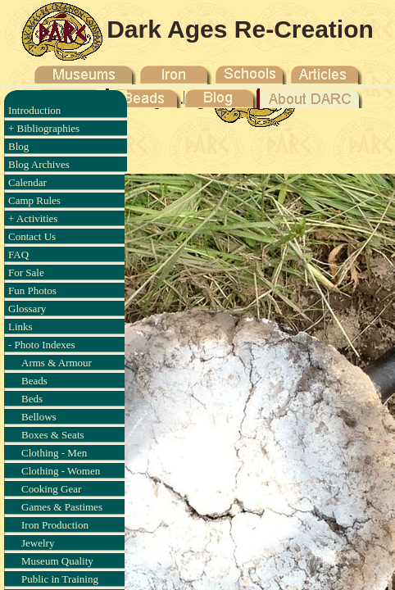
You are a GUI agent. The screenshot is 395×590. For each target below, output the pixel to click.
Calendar (27, 182)
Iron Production (55, 525)
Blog (18, 146)
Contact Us (32, 236)
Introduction (34, 110)
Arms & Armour (56, 362)
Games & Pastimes (61, 507)
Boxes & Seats (52, 435)
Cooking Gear (51, 489)
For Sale (26, 272)
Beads (34, 380)
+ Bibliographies (43, 128)
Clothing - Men (54, 453)
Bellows (39, 417)
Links (20, 326)
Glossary (27, 308)
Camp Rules (34, 200)
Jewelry (37, 543)
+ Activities (32, 218)
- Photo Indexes (41, 344)
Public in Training (59, 579)
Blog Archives (39, 164)
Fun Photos (32, 290)
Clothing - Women (60, 471)
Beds (32, 399)
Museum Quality (57, 561)
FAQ (18, 254)
